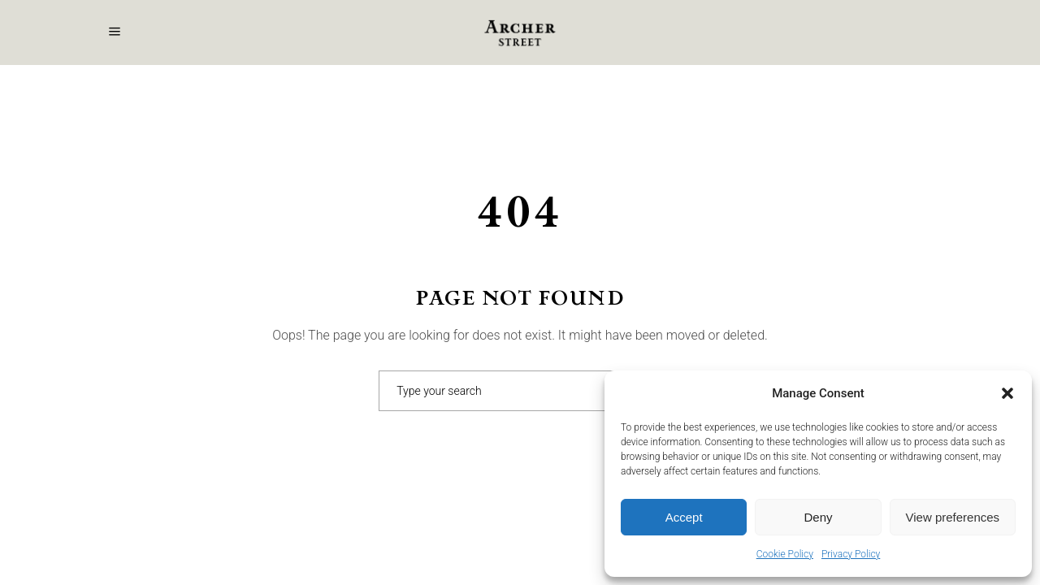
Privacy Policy (850, 554)
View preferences (953, 517)
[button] (1007, 393)
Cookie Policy (784, 554)
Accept (684, 517)
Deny (818, 517)
